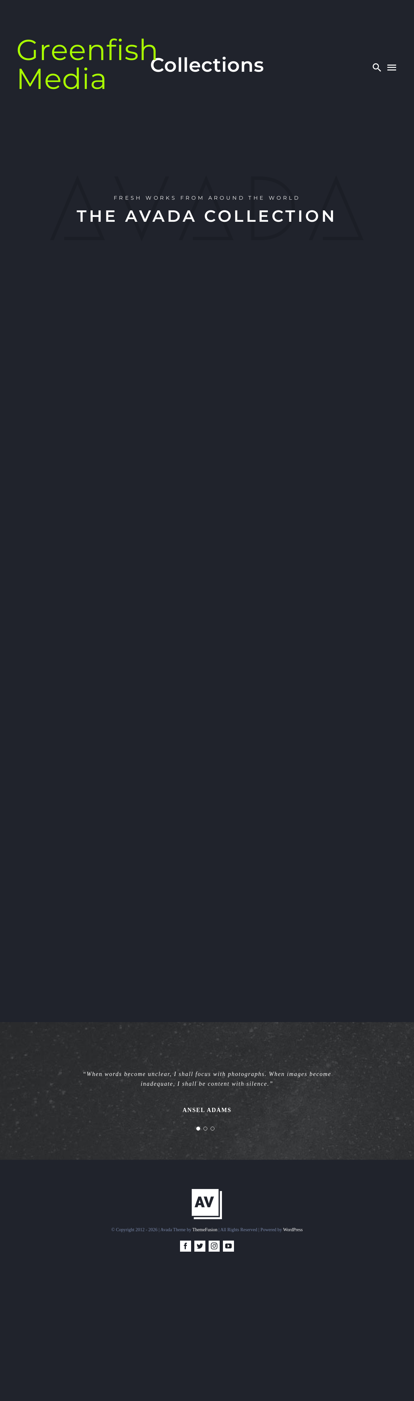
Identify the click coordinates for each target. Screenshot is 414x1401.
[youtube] (228, 1246)
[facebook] (185, 1246)
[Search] (377, 68)
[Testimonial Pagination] (198, 1129)
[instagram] (214, 1246)
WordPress (293, 1229)
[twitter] (199, 1246)
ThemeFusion (204, 1229)
